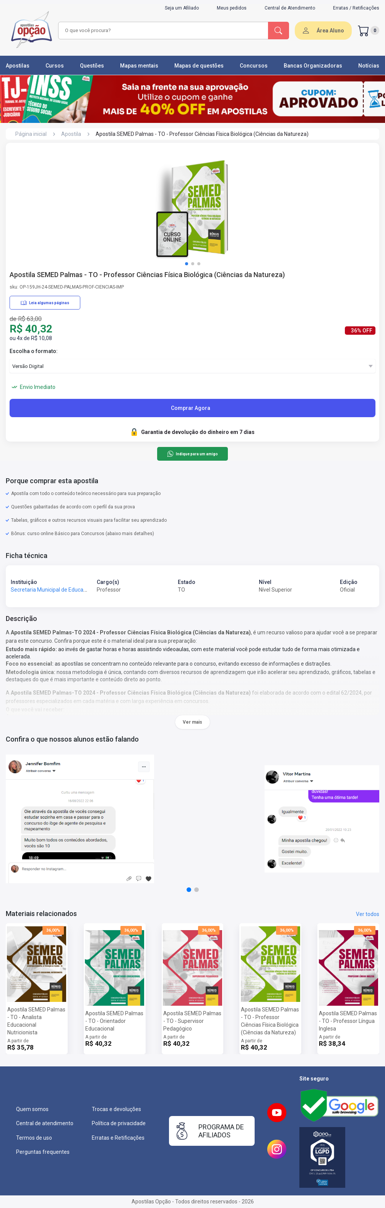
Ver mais (192, 722)
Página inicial (31, 134)
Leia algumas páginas (45, 303)
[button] (186, 263)
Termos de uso (34, 1138)
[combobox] (162, 30)
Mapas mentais (139, 66)
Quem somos (32, 1109)
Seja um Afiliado (182, 8)
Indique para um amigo (192, 454)
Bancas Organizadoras (313, 66)
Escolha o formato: (34, 351)
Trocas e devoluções (116, 1109)
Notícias (368, 66)
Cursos (54, 66)
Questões (92, 66)
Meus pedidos (232, 8)
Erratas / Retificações (356, 8)
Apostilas (17, 66)
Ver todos (367, 914)
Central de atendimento (44, 1123)
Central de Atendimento (290, 8)
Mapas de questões (199, 66)
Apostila (71, 134)
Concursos (254, 66)
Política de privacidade (119, 1123)
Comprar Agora (190, 408)
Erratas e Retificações (118, 1138)
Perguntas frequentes (43, 1152)
